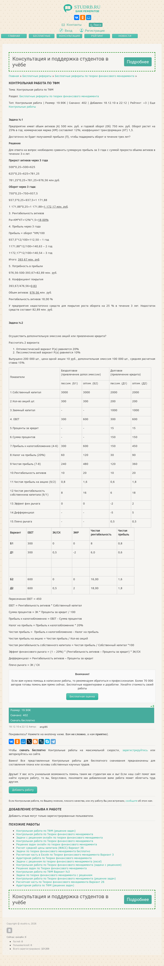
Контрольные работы (22, 106)
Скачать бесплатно (22, 720)
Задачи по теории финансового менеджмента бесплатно (53, 851)
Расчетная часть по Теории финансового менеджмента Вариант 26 (60, 882)
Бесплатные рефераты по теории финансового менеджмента (94, 76)
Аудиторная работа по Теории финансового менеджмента (54, 858)
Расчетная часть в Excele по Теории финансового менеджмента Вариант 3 (65, 854)
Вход (68, 30)
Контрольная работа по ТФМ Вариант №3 (43, 871)
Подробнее (138, 61)
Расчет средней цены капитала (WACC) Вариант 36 (50, 848)
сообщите (131, 801)
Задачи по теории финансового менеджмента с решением (54, 875)
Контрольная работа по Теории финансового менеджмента (54, 834)
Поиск (95, 25)
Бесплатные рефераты (36, 76)
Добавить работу (23, 790)
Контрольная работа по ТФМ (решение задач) (46, 831)
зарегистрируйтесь (135, 750)
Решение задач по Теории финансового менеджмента (51, 868)
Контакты (72, 24)
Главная (14, 76)
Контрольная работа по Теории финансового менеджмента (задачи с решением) (69, 865)
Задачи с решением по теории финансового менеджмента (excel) (59, 861)
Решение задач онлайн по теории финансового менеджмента (56, 844)
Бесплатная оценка (82, 696)
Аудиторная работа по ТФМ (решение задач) (45, 885)
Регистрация (95, 30)
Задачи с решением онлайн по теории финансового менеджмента (59, 837)
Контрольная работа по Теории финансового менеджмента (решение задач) (66, 878)
